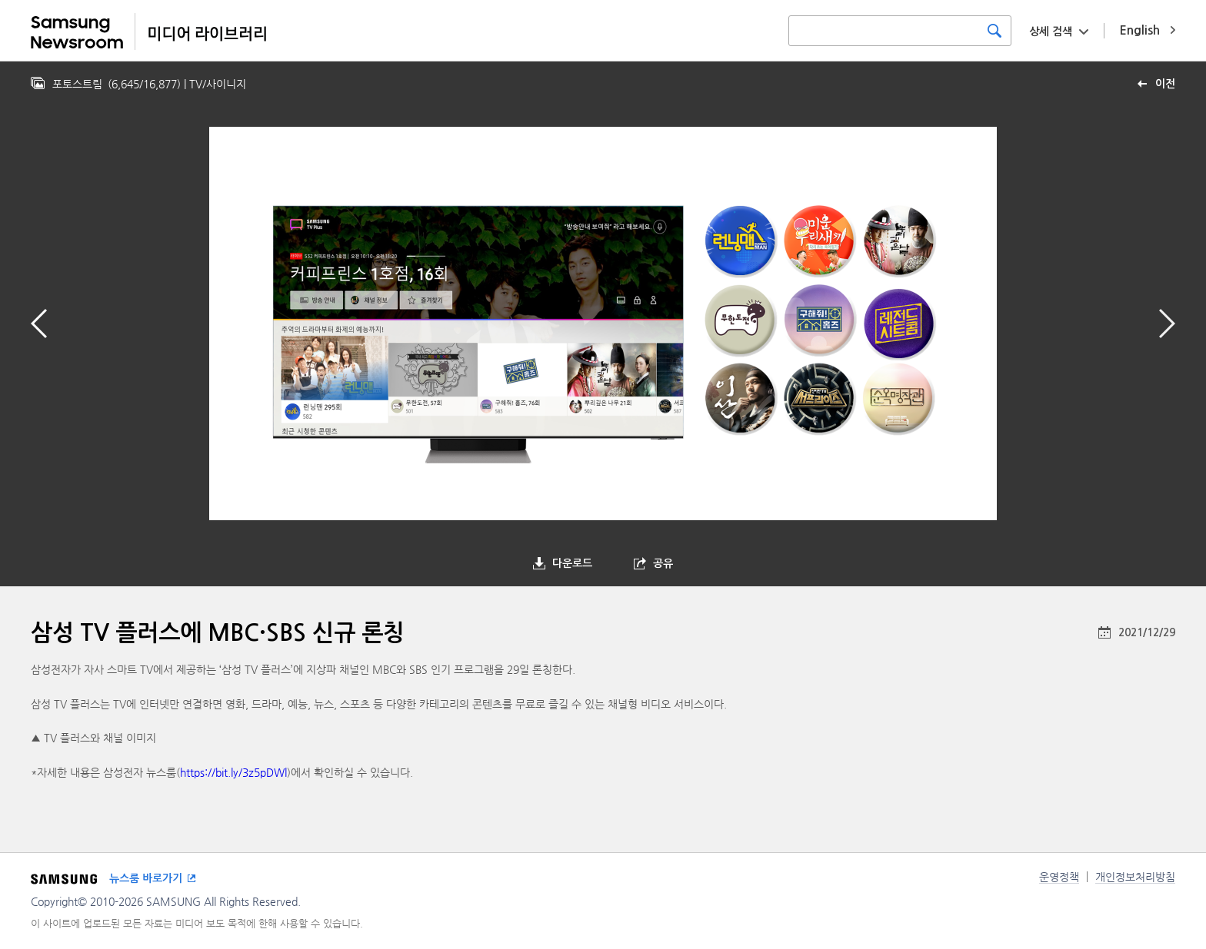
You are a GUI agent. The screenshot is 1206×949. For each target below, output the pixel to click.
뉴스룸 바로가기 (145, 878)
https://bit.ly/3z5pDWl (233, 772)
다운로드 (572, 563)
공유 (663, 563)
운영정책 (1059, 877)
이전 (1165, 83)
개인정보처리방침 (1135, 877)
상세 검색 (1050, 31)
